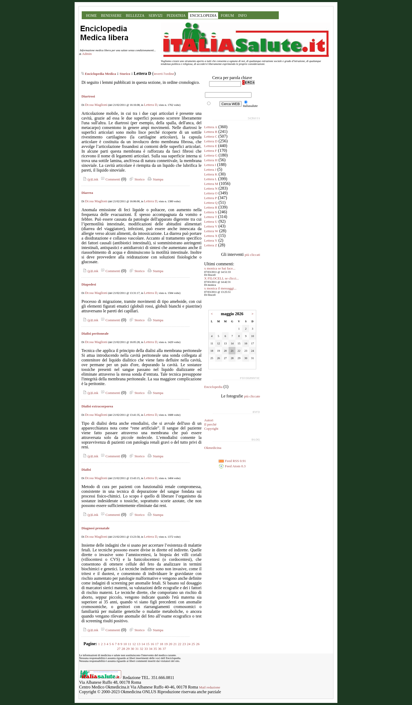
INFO (242, 16)
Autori (208, 420)
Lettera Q (211, 203)
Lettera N (211, 188)
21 (175, 644)
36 (159, 649)
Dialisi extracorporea (97, 406)
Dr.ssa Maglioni (96, 105)
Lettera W (211, 231)
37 (164, 649)
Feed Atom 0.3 (232, 466)
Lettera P (210, 198)
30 (132, 649)
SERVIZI (156, 16)
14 (143, 644)
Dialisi (86, 469)
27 (118, 649)
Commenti (109, 179)
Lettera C (210, 136)
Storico (125, 74)
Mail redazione (209, 687)
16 (152, 644)
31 (137, 649)
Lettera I (210, 165)
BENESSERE (111, 16)
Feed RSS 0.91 (232, 461)
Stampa (155, 179)
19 (166, 644)
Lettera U (211, 222)
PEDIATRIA (176, 16)
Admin (87, 54)
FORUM (227, 16)
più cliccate (252, 396)
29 (128, 649)
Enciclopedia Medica (100, 74)
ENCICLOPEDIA (203, 16)
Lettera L (210, 179)
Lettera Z (210, 245)
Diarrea (87, 193)
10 (125, 644)
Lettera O (211, 193)
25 (193, 644)
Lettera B (210, 132)
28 (123, 649)
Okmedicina (212, 448)
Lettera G (211, 155)
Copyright (211, 429)
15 (147, 644)
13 (138, 644)
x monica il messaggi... (220, 288)
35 (155, 649)
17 (156, 644)
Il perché (210, 424)
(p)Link (89, 179)
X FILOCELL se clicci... (221, 278)
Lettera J (210, 170)
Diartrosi (88, 96)
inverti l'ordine (164, 74)
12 (134, 644)
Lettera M (211, 184)
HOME (91, 16)
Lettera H (211, 160)
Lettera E (210, 146)
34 (150, 649)
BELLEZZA (135, 16)
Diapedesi (88, 284)
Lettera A (210, 127)
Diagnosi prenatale (95, 528)
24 (188, 644)
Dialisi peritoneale (95, 333)
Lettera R (210, 207)
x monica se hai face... (219, 268)
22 (179, 644)
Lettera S (210, 212)
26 (197, 644)
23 (184, 644)
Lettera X (211, 236)
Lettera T (210, 217)
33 (146, 649)
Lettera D (150, 105)
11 (129, 644)
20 (170, 644)
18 (161, 644)
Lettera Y (210, 240)
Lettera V (210, 226)
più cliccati (252, 255)
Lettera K (211, 174)
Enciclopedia (213, 387)
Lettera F (210, 151)
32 (141, 649)
